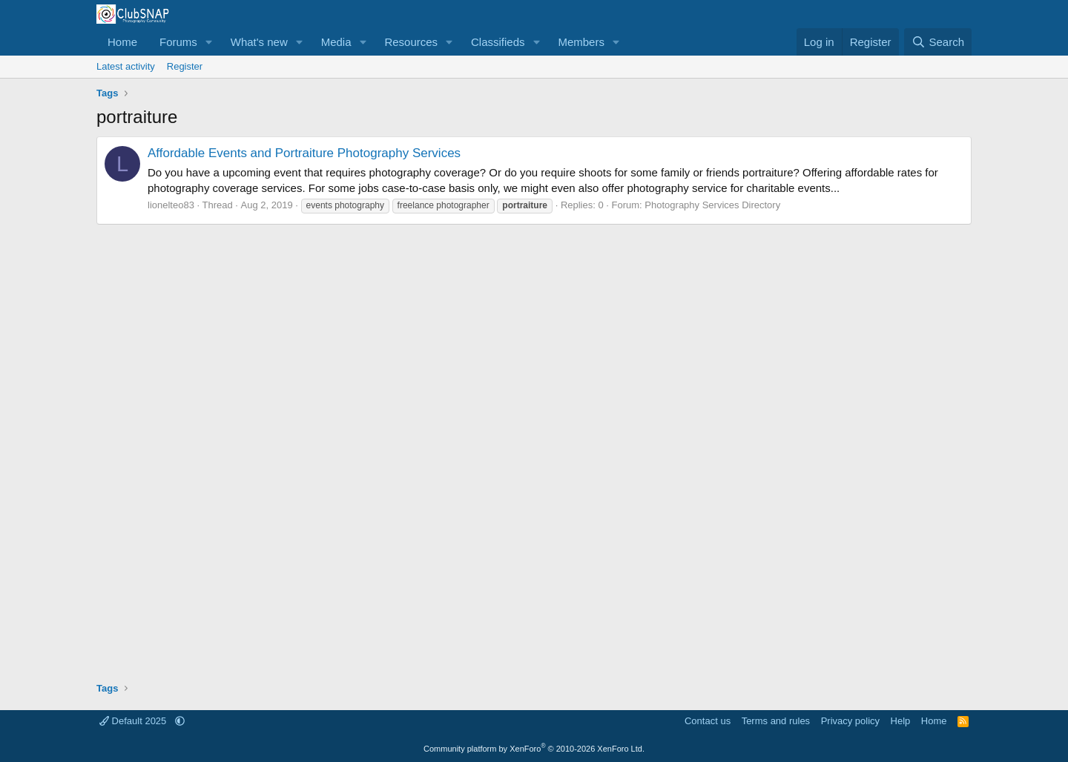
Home (122, 42)
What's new (259, 42)
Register (184, 66)
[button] (209, 42)
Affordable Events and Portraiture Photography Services (304, 153)
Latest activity (125, 66)
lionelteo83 (171, 205)
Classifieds (498, 42)
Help (901, 720)
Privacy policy (850, 720)
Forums (178, 42)
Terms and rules (776, 720)
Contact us (708, 720)
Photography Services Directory (712, 205)
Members (581, 42)
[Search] (938, 42)
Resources (411, 42)
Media (336, 42)
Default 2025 (134, 720)
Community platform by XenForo (534, 748)
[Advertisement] (534, 447)
